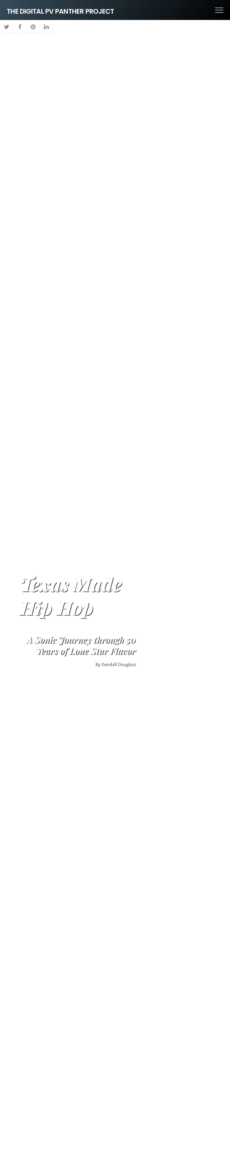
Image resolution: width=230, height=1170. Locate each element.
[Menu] (219, 10)
